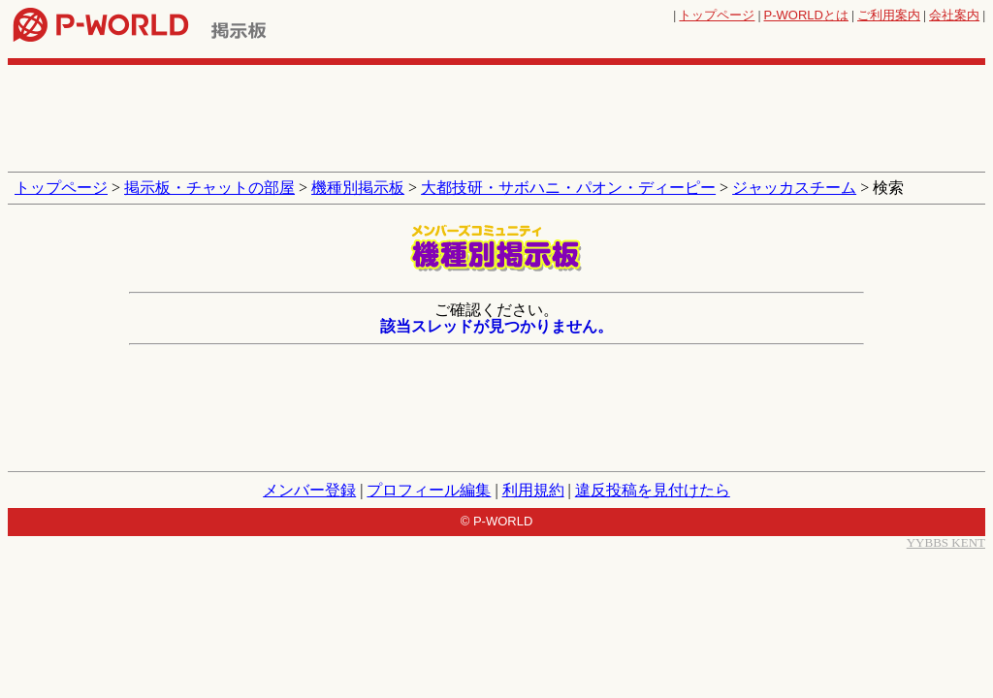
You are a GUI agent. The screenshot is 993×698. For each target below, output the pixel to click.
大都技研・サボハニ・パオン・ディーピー (568, 187)
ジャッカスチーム (794, 187)
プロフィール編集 (429, 490)
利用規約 (533, 490)
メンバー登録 (309, 490)
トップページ (716, 15)
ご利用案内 (888, 15)
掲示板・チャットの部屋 (209, 187)
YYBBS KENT (946, 542)
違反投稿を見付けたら (652, 490)
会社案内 (954, 15)
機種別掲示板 (357, 187)
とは (806, 15)
